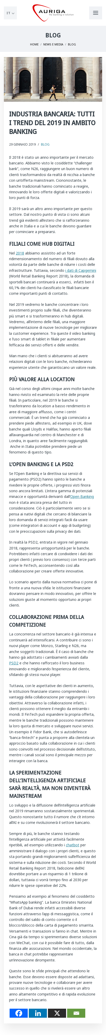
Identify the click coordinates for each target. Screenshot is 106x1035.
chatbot (72, 844)
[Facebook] (19, 1013)
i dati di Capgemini (80, 270)
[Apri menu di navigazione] (95, 13)
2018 (20, 253)
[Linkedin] (38, 1013)
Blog (45, 144)
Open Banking (82, 496)
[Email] (76, 1013)
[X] (57, 1013)
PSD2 (13, 662)
